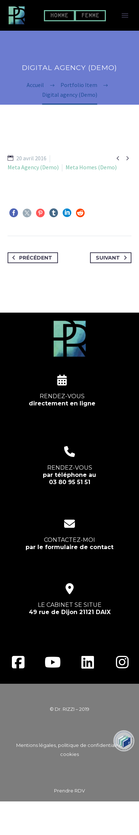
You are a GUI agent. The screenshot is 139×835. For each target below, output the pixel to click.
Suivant (113, 257)
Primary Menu (125, 15)
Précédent (30, 257)
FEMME (90, 15)
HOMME (59, 15)
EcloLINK (83, 825)
